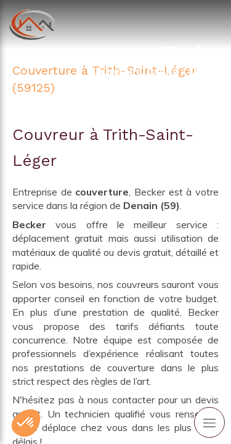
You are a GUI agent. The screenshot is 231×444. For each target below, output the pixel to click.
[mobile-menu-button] (209, 422)
